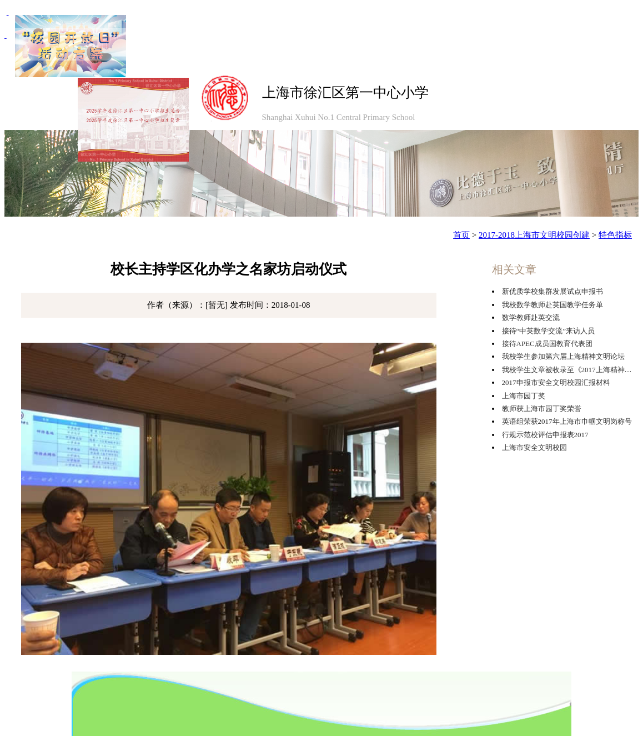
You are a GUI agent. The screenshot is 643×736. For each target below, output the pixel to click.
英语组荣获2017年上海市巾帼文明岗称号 (567, 421)
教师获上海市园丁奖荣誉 (541, 408)
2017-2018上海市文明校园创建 (534, 235)
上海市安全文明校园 (534, 447)
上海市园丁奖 (523, 396)
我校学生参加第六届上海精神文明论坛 (563, 356)
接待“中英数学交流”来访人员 (548, 331)
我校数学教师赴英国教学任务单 (552, 305)
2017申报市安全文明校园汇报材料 (556, 382)
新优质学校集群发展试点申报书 (552, 291)
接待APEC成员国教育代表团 (547, 343)
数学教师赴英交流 (531, 317)
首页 (461, 235)
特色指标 (615, 235)
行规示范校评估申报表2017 (545, 434)
